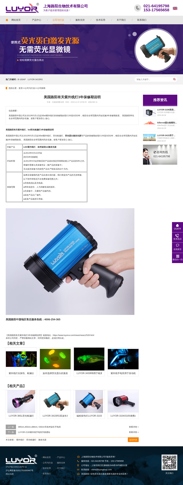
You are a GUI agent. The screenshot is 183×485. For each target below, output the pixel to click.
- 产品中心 (60, 457)
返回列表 (133, 440)
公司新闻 (41, 88)
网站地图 (10, 474)
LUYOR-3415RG (35, 79)
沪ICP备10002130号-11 (16, 467)
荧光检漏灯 (31, 440)
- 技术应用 (46, 468)
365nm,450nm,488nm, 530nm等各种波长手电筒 (39, 427)
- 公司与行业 (47, 463)
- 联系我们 (46, 473)
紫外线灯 (20, 440)
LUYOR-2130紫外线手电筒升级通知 (34, 432)
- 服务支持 (60, 463)
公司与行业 (30, 88)
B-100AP (22, 79)
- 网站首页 (46, 457)
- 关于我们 (60, 468)
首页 (21, 88)
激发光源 (42, 440)
